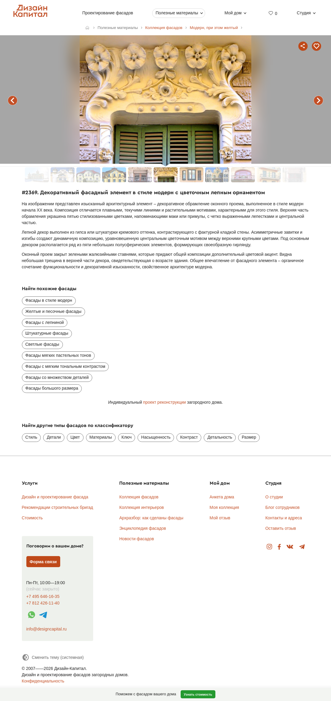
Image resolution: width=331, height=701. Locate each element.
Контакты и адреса (283, 517)
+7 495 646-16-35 (43, 596)
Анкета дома (222, 497)
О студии (274, 497)
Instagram (269, 547)
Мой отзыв (220, 517)
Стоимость (32, 517)
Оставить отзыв (280, 528)
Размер (249, 437)
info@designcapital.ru (46, 629)
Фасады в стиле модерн (48, 300)
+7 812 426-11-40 (43, 603)
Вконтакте (290, 547)
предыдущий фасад (13, 100)
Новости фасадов (136, 538)
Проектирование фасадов (107, 12)
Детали (54, 437)
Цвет (75, 437)
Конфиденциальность (43, 681)
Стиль (31, 437)
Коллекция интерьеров (141, 507)
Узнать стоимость (198, 694)
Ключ (127, 437)
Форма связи (43, 561)
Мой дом (233, 12)
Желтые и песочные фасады (53, 311)
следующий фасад (318, 100)
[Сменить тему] (53, 657)
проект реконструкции (165, 402)
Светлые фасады (42, 344)
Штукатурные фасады (46, 333)
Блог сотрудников (282, 507)
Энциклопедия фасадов (142, 528)
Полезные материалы (177, 12)
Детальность (219, 437)
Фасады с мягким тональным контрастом (65, 366)
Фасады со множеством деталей (57, 377)
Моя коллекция (224, 507)
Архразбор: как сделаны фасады (151, 517)
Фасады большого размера (51, 388)
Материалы (101, 437)
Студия (304, 12)
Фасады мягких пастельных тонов (58, 355)
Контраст (189, 437)
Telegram (302, 547)
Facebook (279, 547)
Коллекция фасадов (138, 497)
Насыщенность (155, 437)
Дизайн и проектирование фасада (55, 497)
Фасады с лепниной (44, 322)
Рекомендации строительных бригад (57, 507)
